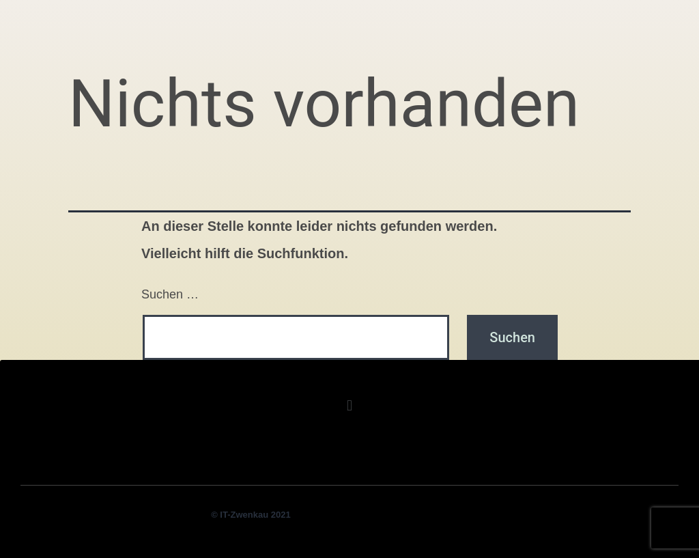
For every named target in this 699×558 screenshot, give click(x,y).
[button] (349, 405)
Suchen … (170, 294)
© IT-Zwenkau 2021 (251, 515)
